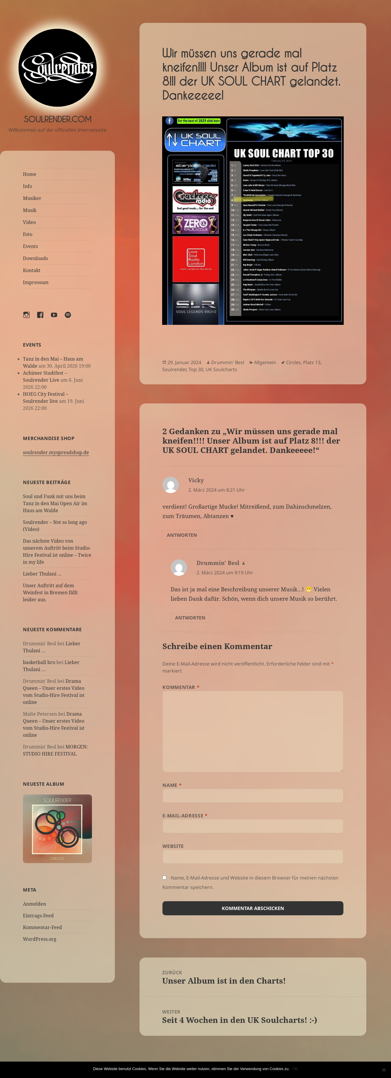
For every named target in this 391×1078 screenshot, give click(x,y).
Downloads (35, 258)
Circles (293, 362)
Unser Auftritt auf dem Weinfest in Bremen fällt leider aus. (50, 592)
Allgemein (265, 362)
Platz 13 (311, 362)
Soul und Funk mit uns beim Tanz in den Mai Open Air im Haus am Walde (55, 503)
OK (295, 1069)
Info (27, 186)
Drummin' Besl (227, 362)
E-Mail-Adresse (184, 815)
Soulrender (174, 369)
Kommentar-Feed (42, 927)
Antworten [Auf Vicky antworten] (182, 535)
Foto (27, 234)
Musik (29, 210)
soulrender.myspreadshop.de (56, 452)
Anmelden (34, 904)
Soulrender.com (57, 119)
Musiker (32, 198)
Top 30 (196, 369)
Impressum (35, 282)
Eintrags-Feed (38, 915)
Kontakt (32, 270)
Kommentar (180, 687)
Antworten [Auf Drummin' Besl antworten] (190, 617)
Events (30, 246)
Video (29, 222)
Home (29, 174)
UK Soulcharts (221, 369)
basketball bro (39, 662)
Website (173, 846)
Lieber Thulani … (42, 574)
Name (172, 785)
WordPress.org (39, 939)
